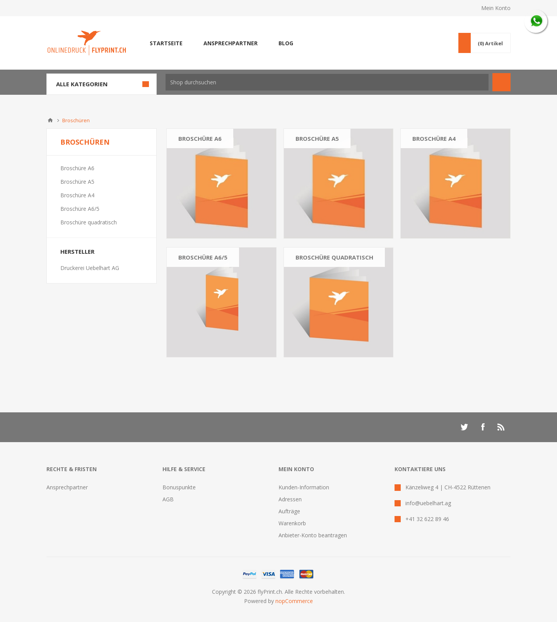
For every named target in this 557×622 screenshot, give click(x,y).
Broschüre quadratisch (334, 257)
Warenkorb (292, 523)
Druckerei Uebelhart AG (89, 268)
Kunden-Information (303, 487)
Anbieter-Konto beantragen (312, 535)
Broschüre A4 (434, 138)
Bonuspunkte (179, 487)
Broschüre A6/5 (202, 257)
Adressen (290, 499)
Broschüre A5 (317, 138)
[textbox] (327, 82)
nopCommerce (294, 601)
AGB (168, 499)
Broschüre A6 (200, 138)
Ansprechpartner (67, 487)
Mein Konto (496, 8)
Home (50, 120)
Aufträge (289, 511)
